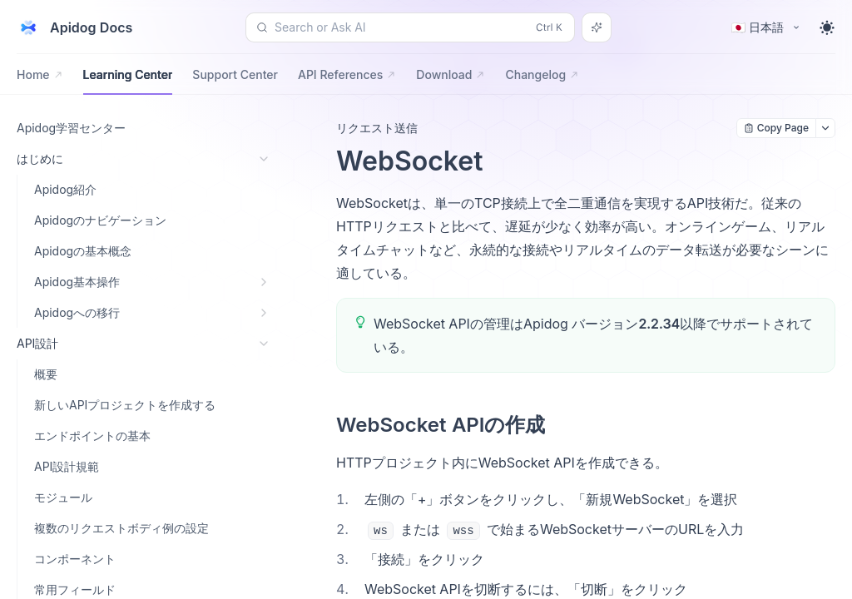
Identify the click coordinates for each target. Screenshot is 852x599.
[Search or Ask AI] (597, 27)
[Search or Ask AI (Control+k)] (410, 27)
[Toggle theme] (827, 27)
